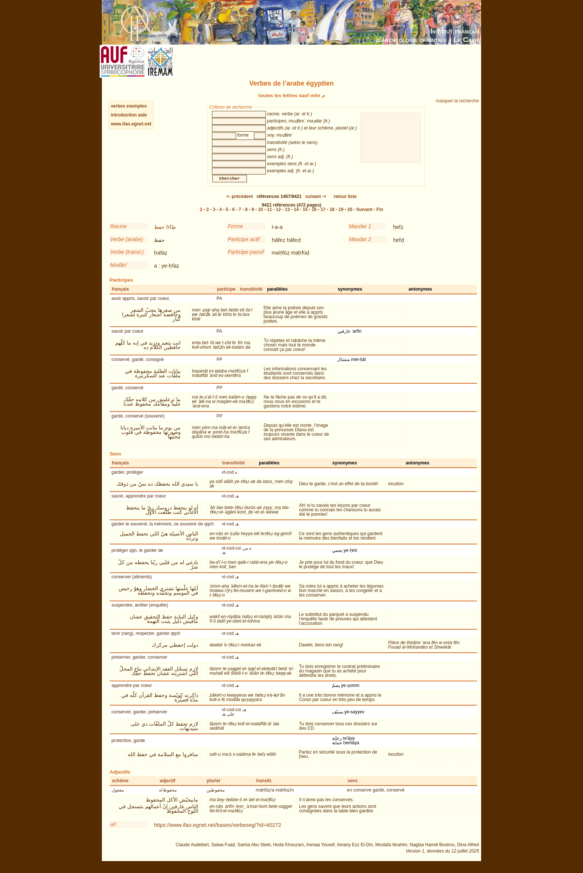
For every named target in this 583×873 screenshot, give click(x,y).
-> (315, 204)
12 (278, 217)
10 (260, 217)
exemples (136, 106)
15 (305, 217)
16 (314, 217)
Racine (118, 234)
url (113, 832)
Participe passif (246, 259)
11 (269, 217)
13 (287, 217)
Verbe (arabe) (126, 247)
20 (349, 217)
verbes (118, 106)
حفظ (159, 234)
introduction (124, 115)
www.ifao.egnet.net (131, 124)
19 (340, 217)
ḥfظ (171, 234)
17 (323, 217)
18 (331, 217)
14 (296, 217)
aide (142, 115)
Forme (235, 234)
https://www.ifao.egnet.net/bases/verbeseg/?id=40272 (217, 832)
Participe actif (244, 247)
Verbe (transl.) (127, 259)
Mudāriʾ (118, 272)
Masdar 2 (360, 247)
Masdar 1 (360, 234)
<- (239, 204)
